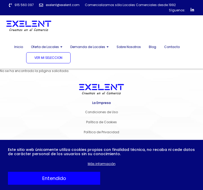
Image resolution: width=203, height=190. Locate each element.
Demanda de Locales (89, 47)
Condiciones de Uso (101, 112)
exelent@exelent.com (63, 5)
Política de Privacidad (101, 132)
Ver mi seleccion (48, 57)
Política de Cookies (101, 122)
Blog (152, 47)
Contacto (172, 47)
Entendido (54, 178)
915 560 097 (24, 5)
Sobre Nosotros (129, 47)
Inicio (18, 47)
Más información (102, 164)
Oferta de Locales (46, 47)
